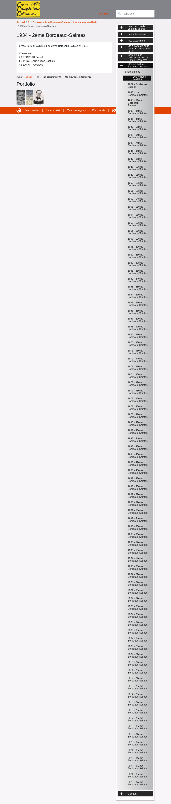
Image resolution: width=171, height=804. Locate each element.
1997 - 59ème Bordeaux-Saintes (137, 559)
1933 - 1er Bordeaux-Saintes (137, 93)
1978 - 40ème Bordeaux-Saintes (137, 407)
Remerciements (131, 71)
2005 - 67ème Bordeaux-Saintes (137, 623)
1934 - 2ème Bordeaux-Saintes (135, 103)
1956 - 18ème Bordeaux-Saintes (137, 232)
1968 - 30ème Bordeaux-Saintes (137, 327)
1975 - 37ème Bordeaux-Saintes (137, 383)
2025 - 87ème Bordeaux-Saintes (137, 783)
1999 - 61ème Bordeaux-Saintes (137, 575)
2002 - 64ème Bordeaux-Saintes (137, 599)
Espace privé (53, 110)
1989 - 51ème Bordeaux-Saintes (137, 495)
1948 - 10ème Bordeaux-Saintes (137, 168)
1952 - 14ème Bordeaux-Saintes (137, 200)
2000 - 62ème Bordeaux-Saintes (137, 583)
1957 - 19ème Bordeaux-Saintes (137, 240)
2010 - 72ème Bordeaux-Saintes (137, 663)
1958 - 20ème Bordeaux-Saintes (137, 248)
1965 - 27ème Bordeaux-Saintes (137, 303)
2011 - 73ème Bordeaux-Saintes (137, 671)
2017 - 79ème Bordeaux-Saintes (137, 719)
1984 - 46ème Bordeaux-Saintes (137, 455)
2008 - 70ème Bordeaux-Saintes (137, 647)
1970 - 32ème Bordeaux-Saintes (137, 343)
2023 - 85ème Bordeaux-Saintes (137, 767)
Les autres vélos (137, 34)
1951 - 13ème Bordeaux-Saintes (137, 192)
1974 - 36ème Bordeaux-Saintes (137, 375)
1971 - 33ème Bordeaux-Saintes (137, 351)
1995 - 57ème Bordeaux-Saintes (137, 543)
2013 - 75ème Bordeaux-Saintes (137, 687)
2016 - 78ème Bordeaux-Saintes (137, 711)
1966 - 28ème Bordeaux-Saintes (137, 312)
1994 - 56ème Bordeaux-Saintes (137, 535)
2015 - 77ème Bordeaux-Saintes (137, 703)
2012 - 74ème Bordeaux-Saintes (137, 679)
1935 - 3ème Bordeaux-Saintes (137, 112)
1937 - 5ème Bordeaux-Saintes (137, 128)
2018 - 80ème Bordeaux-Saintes (137, 727)
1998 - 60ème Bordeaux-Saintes (137, 567)
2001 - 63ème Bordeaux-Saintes (137, 591)
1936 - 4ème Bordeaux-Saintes (137, 120)
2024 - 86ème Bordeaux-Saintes (137, 775)
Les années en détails (85, 22)
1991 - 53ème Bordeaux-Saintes (137, 511)
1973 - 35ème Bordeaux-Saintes (137, 367)
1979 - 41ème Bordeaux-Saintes (137, 415)
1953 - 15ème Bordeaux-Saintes (137, 208)
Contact (104, 13)
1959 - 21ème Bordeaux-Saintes (137, 255)
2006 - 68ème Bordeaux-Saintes (137, 631)
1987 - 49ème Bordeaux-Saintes (137, 479)
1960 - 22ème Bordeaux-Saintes (137, 264)
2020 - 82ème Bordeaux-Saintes (137, 743)
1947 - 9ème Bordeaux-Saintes (137, 160)
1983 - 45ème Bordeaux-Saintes (137, 447)
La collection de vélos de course (136, 27)
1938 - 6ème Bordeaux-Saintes (137, 136)
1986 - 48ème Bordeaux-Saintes (137, 471)
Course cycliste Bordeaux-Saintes (51, 22)
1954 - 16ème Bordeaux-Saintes (137, 216)
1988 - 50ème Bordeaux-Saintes (137, 487)
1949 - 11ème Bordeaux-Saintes (137, 176)
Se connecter (32, 110)
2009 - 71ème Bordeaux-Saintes (137, 655)
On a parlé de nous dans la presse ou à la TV (139, 48)
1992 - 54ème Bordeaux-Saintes (137, 519)
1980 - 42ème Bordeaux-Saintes (137, 423)
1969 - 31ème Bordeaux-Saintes (137, 335)
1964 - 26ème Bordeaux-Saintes (137, 295)
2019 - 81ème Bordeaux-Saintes (137, 735)
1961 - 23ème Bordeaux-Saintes (137, 272)
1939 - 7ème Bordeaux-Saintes (137, 144)
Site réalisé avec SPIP (19, 110)
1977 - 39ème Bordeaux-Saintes (137, 399)
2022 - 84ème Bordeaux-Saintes (137, 759)
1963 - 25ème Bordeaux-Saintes (137, 287)
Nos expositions (136, 40)
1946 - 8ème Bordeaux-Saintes (137, 152)
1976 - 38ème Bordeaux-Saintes (137, 391)
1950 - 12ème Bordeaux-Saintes (137, 184)
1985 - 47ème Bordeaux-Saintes (137, 463)
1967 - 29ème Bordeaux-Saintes (137, 319)
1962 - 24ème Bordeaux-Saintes (137, 280)
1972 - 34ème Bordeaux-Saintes (137, 359)
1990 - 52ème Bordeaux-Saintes (137, 503)
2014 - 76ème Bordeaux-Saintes (137, 695)
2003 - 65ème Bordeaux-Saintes (137, 607)
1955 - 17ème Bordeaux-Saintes (137, 224)
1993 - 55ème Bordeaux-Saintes (137, 527)
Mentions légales (76, 110)
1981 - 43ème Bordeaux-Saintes (137, 431)
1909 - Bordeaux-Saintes (137, 85)
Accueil (21, 22)
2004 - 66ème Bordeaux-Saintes (137, 615)
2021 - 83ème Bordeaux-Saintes (137, 751)
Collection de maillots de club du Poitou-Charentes (138, 57)
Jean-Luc (28, 77)
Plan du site (98, 110)
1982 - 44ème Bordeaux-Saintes (137, 439)
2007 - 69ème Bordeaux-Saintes (137, 639)
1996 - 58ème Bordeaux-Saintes (137, 551)
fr (28, 22)
